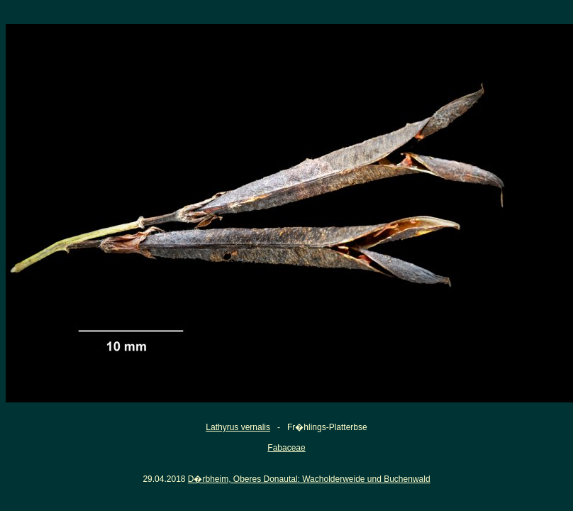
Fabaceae (286, 448)
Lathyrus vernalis (238, 427)
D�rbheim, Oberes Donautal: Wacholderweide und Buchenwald (309, 479)
